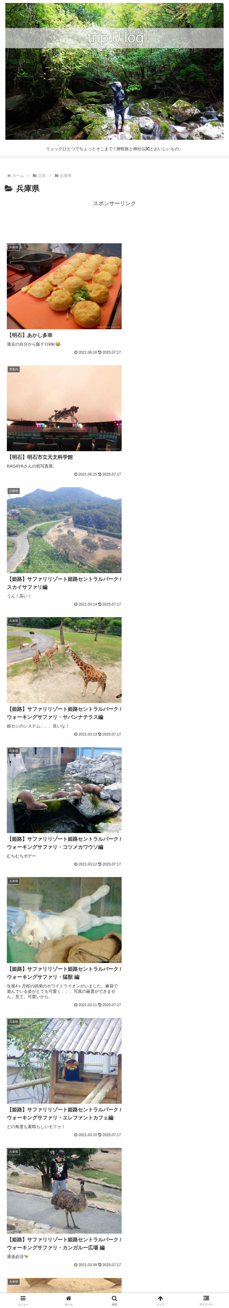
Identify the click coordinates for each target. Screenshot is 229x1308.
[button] (218, 1231)
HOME (39, 1280)
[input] (114, 1231)
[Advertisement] (114, 221)
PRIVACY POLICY (114, 1289)
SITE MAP (114, 1280)
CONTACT (189, 1280)
